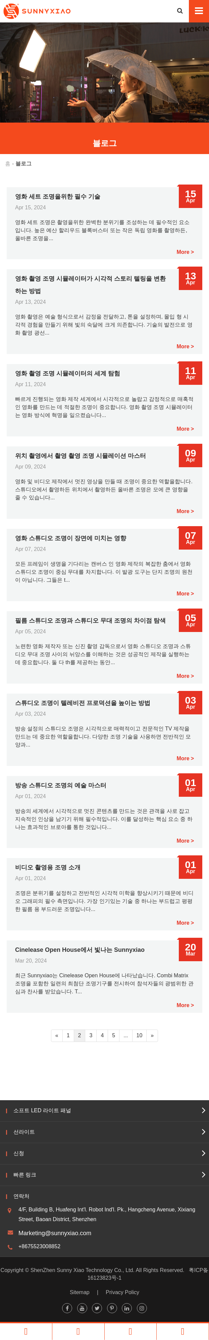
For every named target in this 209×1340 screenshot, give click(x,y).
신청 (18, 1153)
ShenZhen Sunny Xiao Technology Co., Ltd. (83, 1270)
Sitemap (80, 1292)
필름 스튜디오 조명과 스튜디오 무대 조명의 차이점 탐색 (90, 620)
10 (140, 1035)
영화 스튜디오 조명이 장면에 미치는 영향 (70, 538)
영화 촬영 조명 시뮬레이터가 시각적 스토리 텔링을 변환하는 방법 (90, 284)
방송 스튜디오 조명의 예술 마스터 (60, 785)
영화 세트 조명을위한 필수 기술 (57, 196)
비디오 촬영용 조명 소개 (48, 867)
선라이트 (24, 1132)
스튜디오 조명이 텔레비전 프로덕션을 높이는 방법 (82, 703)
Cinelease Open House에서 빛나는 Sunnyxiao (80, 949)
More (182, 252)
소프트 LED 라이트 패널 (42, 1110)
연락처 (21, 1196)
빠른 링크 (24, 1175)
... (125, 1035)
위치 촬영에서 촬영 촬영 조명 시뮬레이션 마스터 (80, 455)
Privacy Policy (122, 1292)
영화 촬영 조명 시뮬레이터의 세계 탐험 (67, 373)
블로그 (23, 163)
